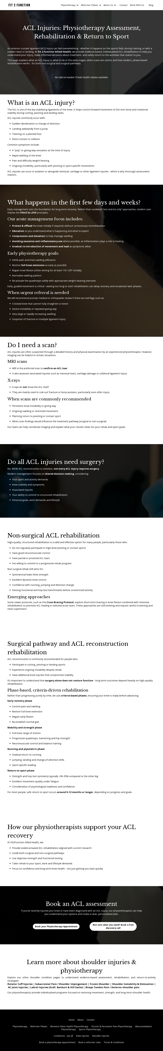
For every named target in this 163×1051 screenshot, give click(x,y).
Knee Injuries (82, 1038)
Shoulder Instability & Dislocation (133, 987)
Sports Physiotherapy (90, 1032)
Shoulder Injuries (100, 1038)
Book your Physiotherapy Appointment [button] (56, 929)
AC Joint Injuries (18, 990)
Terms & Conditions (114, 1045)
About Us (109, 5)
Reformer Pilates (91, 5)
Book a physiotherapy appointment (57, 1045)
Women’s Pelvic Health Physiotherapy (69, 1029)
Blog (151, 5)
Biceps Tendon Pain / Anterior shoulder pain (112, 990)
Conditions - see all (63, 1038)
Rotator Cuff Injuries (20, 987)
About (80, 1023)
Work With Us (137, 5)
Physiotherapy (70, 5)
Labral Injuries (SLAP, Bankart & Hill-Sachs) (56, 990)
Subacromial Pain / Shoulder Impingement (61, 987)
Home (71, 1023)
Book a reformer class (89, 1045)
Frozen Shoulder (100, 987)
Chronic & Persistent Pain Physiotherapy (111, 1029)
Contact (124, 5)
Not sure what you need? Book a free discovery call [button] (113, 929)
